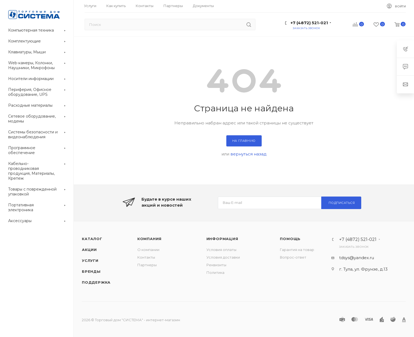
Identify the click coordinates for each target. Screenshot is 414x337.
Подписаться (342, 203)
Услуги (90, 260)
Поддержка (96, 282)
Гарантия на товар (297, 249)
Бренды (91, 271)
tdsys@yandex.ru (356, 257)
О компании (148, 249)
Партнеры (147, 265)
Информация (222, 239)
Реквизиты (216, 265)
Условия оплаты (221, 249)
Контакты (146, 257)
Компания (149, 239)
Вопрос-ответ (293, 257)
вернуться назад (248, 154)
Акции (89, 249)
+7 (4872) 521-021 (309, 22)
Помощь (290, 239)
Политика (215, 272)
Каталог (92, 239)
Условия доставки (223, 257)
